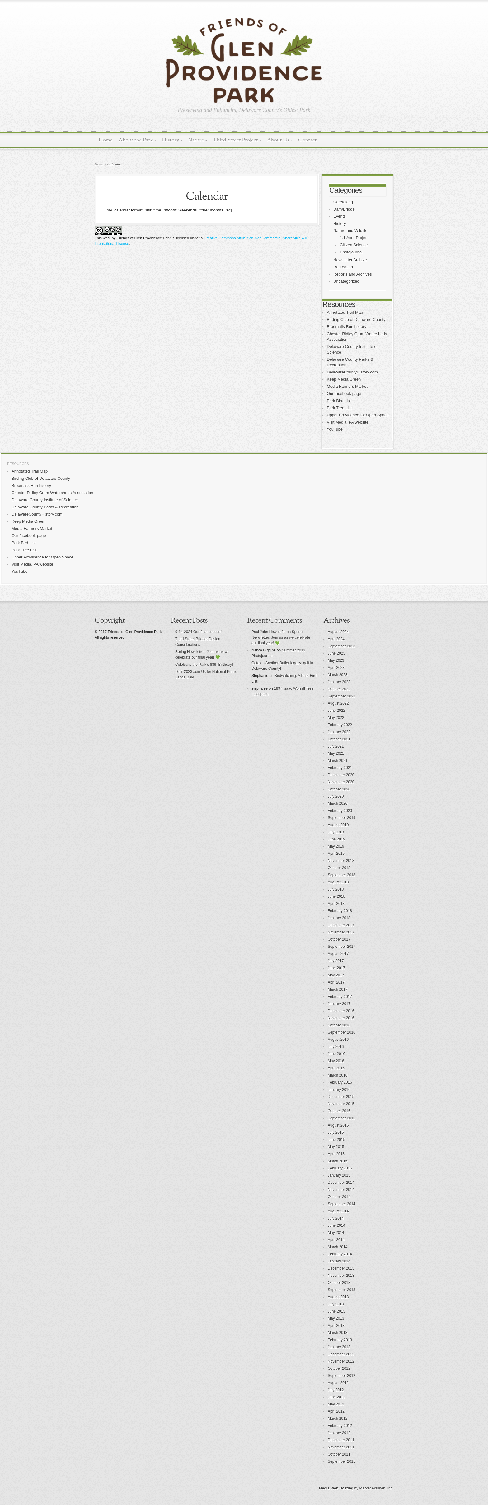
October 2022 (339, 689)
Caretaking (343, 202)
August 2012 (338, 1383)
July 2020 (336, 796)
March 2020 (337, 803)
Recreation (343, 267)
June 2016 (336, 1054)
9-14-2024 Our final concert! (198, 632)
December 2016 (341, 1011)
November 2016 (341, 1018)
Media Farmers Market (347, 386)
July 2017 (336, 961)
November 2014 (341, 1190)
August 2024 (338, 632)
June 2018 (336, 896)
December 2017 (341, 925)
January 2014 (339, 1261)
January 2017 (339, 1004)
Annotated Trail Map (345, 312)
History (172, 140)
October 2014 (339, 1197)
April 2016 (336, 1068)
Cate (255, 663)
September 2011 (341, 1461)
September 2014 (341, 1204)
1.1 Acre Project (354, 237)
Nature (197, 140)
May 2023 (336, 660)
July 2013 (336, 1304)
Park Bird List (339, 400)
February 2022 (340, 725)
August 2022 (338, 703)
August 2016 (338, 1039)
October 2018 (339, 868)
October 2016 (339, 1025)
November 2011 (341, 1447)
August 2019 (338, 825)
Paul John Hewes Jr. (268, 632)
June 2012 (336, 1397)
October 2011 (339, 1454)
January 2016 (339, 1089)
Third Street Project (237, 140)
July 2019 (336, 832)
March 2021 (337, 760)
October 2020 (339, 789)
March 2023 (337, 675)
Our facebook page (344, 393)
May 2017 (336, 975)
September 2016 (341, 1032)
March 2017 (337, 989)
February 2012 (340, 1426)
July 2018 (336, 889)
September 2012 (341, 1375)
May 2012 (336, 1404)
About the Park (137, 140)
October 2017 (339, 939)
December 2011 (341, 1440)
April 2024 (336, 639)
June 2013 (336, 1311)
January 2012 (339, 1433)
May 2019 (336, 846)
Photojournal (351, 252)
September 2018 (341, 875)
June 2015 (336, 1139)
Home (106, 140)
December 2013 (341, 1268)
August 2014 (338, 1211)
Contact (307, 140)
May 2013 (336, 1318)
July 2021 (336, 746)
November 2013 (341, 1275)
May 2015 (336, 1147)
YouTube (335, 429)
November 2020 (341, 782)
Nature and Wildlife (350, 230)
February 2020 (340, 810)
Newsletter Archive (350, 259)
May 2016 (336, 1061)
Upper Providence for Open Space (358, 415)
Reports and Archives (352, 274)
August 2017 (338, 954)
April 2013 (336, 1325)
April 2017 (336, 982)
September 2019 (341, 818)
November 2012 (341, 1361)
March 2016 (337, 1075)
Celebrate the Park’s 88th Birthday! (204, 664)
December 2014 (341, 1182)
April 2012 (336, 1411)
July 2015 (336, 1132)
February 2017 (340, 996)
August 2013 (338, 1297)
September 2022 (341, 696)
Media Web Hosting (336, 1488)
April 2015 (336, 1154)
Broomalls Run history (346, 326)
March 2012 (337, 1418)
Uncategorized (346, 281)
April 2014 (336, 1240)
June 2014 (336, 1225)
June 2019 (336, 839)
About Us (279, 140)
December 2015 (341, 1097)
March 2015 (337, 1161)
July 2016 (336, 1046)
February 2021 (340, 768)
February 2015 (340, 1168)
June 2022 (336, 710)
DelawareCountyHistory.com (352, 372)
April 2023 (336, 667)
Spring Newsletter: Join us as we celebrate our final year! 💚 (280, 637)
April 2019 (336, 853)
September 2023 (341, 646)
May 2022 (336, 717)
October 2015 (339, 1111)
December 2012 (341, 1354)
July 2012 (336, 1390)
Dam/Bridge (344, 209)
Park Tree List (339, 407)
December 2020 (341, 775)
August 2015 (338, 1125)
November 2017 (341, 932)
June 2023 (336, 653)
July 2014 (336, 1218)
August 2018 (338, 882)
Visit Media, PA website (347, 422)
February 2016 (340, 1082)
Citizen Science (354, 245)
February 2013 (340, 1340)
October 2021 (339, 739)
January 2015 (339, 1175)
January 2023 (339, 682)
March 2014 (337, 1247)
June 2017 (336, 968)
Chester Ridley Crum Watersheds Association (52, 492)
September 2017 (341, 946)
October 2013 (339, 1282)
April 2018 (336, 903)
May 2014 (336, 1232)
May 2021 (336, 753)
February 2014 (340, 1254)
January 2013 (339, 1347)
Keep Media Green (344, 379)
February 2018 (340, 911)
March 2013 (337, 1333)
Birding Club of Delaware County (356, 319)
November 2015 (341, 1104)
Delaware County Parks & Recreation (45, 507)
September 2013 (341, 1290)
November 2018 (341, 861)
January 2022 (339, 732)
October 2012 (339, 1368)
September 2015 (341, 1118)
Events (339, 216)
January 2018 (339, 918)
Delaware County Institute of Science (45, 500)
